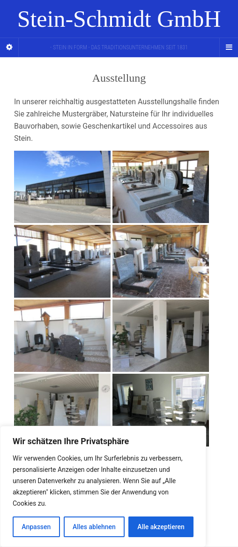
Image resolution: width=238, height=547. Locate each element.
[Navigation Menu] (228, 47)
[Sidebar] (9, 47)
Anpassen (36, 527)
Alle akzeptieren (160, 527)
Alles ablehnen (94, 527)
